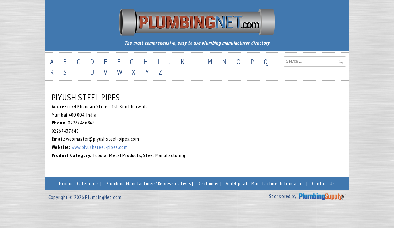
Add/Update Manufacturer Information (265, 183)
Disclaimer (208, 183)
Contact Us (323, 183)
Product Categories (79, 183)
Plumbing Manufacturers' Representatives (148, 183)
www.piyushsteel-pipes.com (100, 147)
